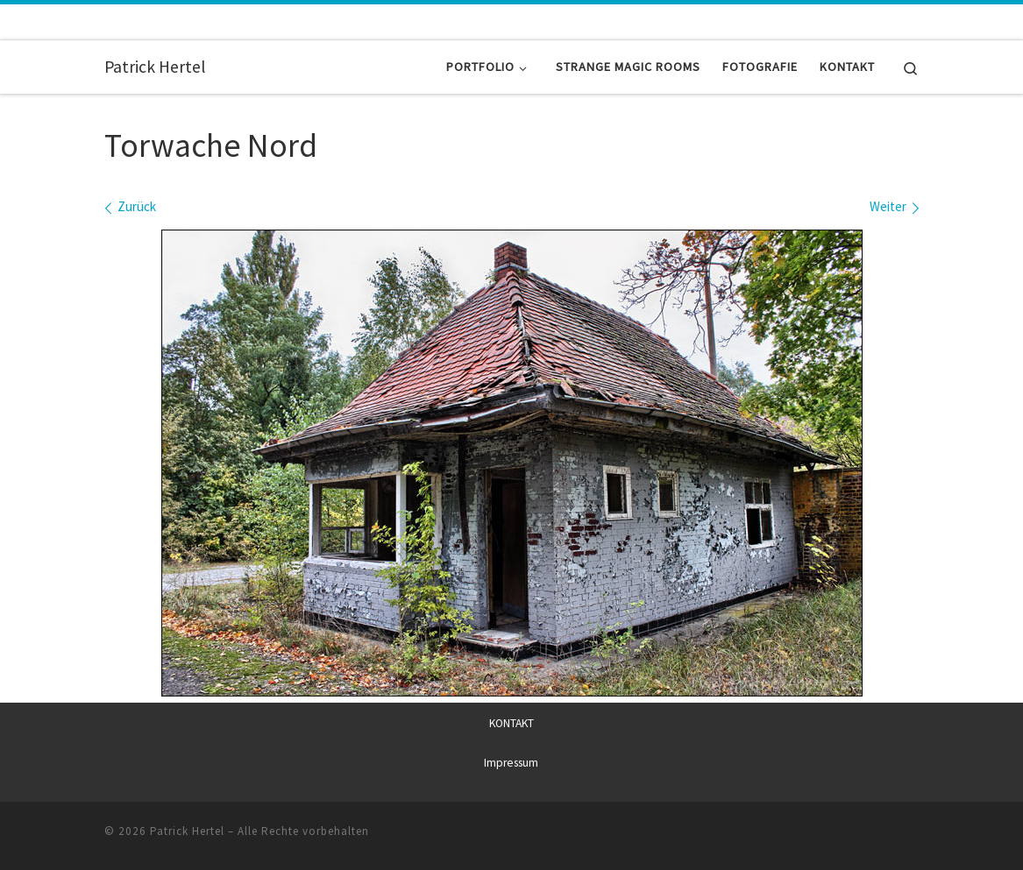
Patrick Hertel (187, 830)
